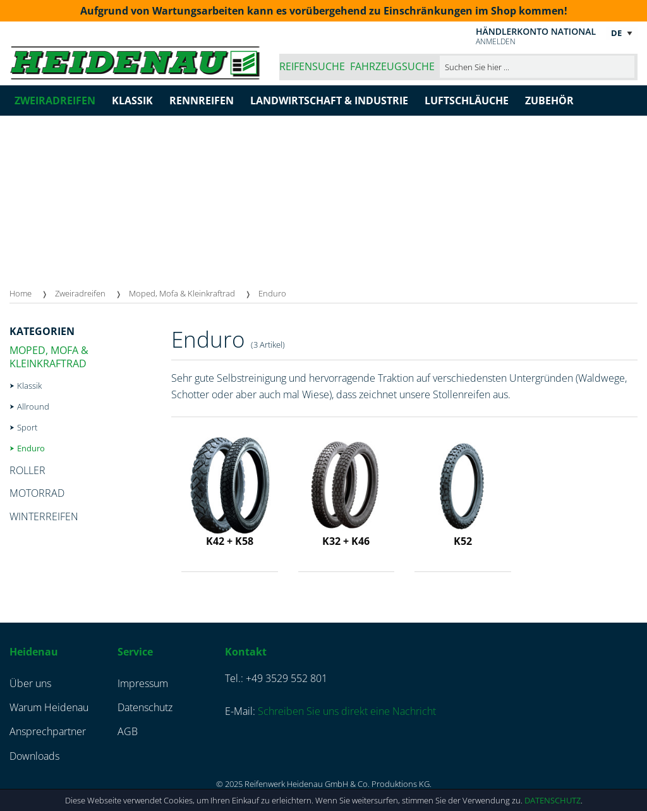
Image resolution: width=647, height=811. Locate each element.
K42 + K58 (229, 541)
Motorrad (36, 493)
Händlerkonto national (536, 31)
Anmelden (496, 41)
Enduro (272, 293)
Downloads (34, 756)
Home (20, 293)
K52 (463, 541)
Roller (27, 470)
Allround (33, 406)
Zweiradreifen (80, 293)
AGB (128, 731)
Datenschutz (552, 800)
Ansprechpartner (47, 731)
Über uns (30, 683)
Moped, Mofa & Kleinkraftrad (182, 293)
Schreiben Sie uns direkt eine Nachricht (347, 711)
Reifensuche (312, 66)
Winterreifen (43, 516)
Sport (27, 427)
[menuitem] (32, 293)
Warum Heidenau (48, 707)
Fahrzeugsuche (392, 66)
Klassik (29, 385)
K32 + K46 (346, 541)
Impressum (143, 683)
